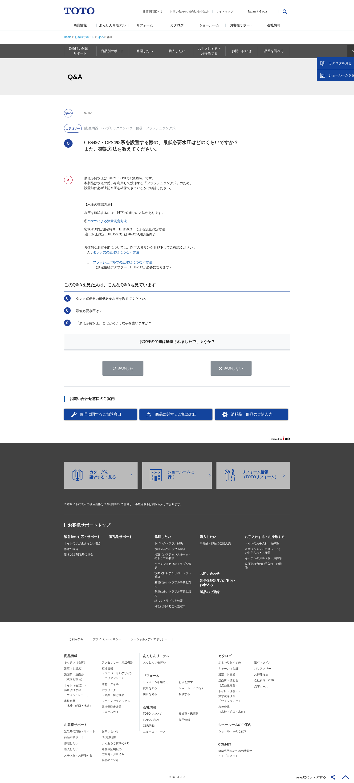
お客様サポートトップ (89, 525)
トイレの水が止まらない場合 (82, 543)
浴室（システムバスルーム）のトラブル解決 (173, 556)
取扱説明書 (109, 737)
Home (68, 37)
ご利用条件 (76, 639)
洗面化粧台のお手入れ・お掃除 (263, 565)
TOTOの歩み (151, 720)
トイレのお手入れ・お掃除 (262, 543)
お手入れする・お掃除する (265, 537)
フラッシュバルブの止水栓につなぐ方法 (122, 262)
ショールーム (209, 25)
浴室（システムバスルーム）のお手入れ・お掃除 (263, 551)
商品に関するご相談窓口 (176, 414)
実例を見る (150, 694)
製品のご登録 (210, 592)
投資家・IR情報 (189, 714)
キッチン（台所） (75, 662)
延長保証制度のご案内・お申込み (218, 583)
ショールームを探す (338, 101)
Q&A (101, 37)
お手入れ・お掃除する (78, 755)
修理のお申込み (199, 11)
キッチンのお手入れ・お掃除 (263, 558)
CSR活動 (149, 726)
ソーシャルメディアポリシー (149, 639)
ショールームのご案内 (234, 725)
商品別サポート (120, 537)
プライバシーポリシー (107, 639)
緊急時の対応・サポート (82, 537)
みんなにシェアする (311, 777)
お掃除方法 (261, 674)
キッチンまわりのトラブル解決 (173, 565)
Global (263, 11)
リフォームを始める (155, 682)
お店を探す (186, 682)
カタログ (176, 25)
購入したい (208, 537)
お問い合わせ (178, 11)
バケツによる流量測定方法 (107, 221)
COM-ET (224, 744)
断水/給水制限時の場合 (78, 554)
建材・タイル (110, 684)
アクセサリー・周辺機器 (117, 662)
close (348, 77)
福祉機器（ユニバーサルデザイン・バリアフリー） (117, 673)
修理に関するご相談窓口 (100, 414)
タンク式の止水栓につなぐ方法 (116, 252)
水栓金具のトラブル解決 (170, 549)
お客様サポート (241, 25)
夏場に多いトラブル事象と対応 (173, 584)
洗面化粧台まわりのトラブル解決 (173, 575)
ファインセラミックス (116, 701)
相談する (184, 694)
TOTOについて (152, 714)
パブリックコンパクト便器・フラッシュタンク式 (139, 128)
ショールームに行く (191, 688)
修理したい (163, 537)
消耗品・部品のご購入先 (251, 414)
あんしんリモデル (112, 25)
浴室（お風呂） (74, 668)
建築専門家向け (153, 11)
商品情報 (80, 25)
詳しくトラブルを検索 (169, 601)
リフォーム (144, 25)
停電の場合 (71, 549)
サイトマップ (224, 11)
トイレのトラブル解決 (169, 543)
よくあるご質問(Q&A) (115, 743)
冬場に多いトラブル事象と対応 (173, 593)
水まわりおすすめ (229, 662)
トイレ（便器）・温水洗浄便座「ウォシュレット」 (77, 690)
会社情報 (273, 25)
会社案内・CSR (264, 680)
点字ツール (261, 686)
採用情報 (184, 720)
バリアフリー (262, 668)
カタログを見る (334, 89)
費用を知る (150, 688)
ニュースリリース (154, 731)
